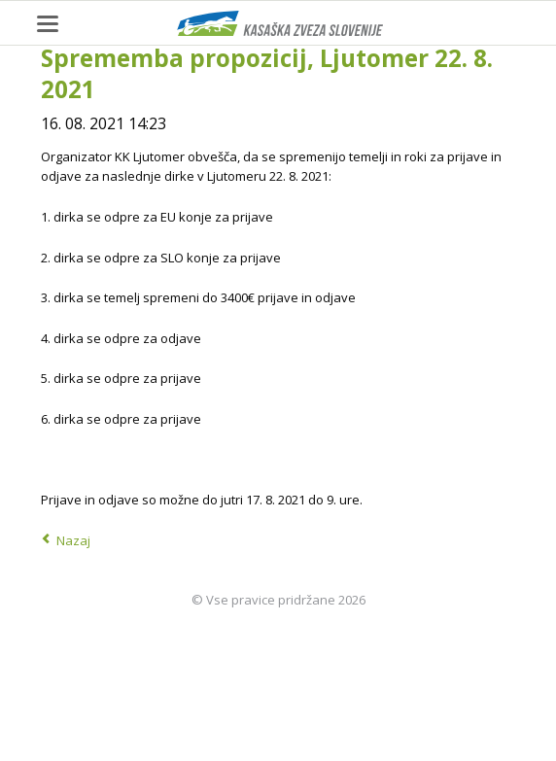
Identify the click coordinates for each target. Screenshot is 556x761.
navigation (47, 24)
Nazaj (73, 540)
